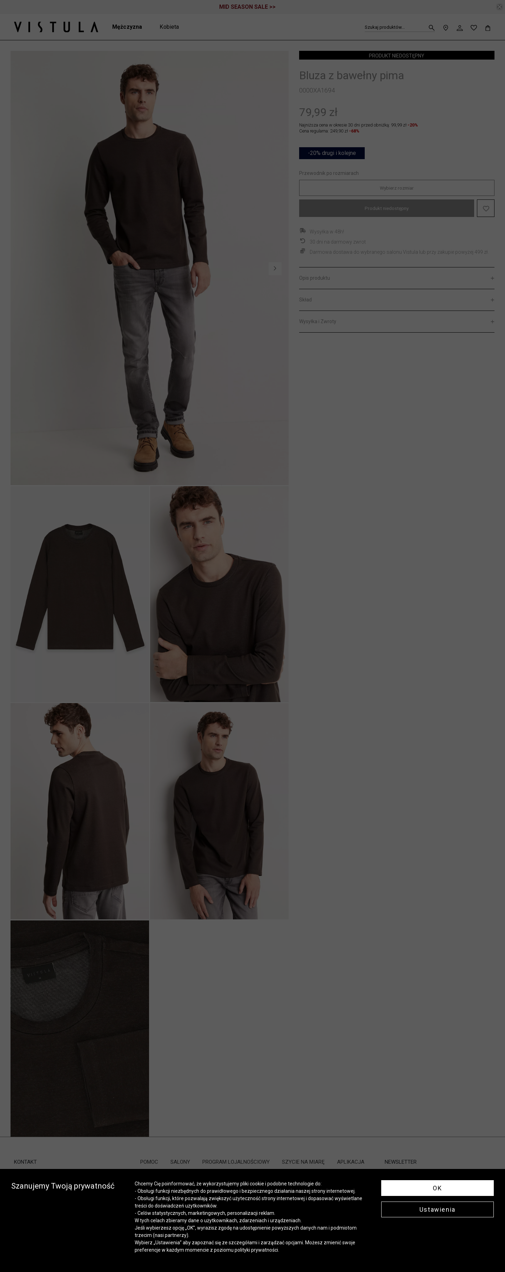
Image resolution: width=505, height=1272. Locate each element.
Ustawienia (437, 1209)
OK (437, 1188)
